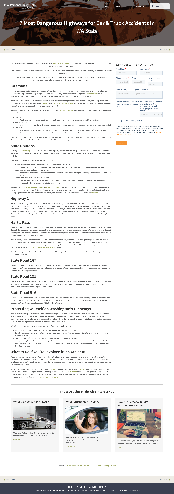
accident (94, 192)
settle (82, 369)
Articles (92, 487)
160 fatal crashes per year (63, 103)
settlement (72, 372)
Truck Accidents (96, 465)
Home (70, 487)
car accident (74, 252)
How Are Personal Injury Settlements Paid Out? (132, 403)
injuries (49, 359)
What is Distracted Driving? (82, 402)
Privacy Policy (134, 491)
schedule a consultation (49, 377)
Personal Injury (83, 465)
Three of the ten (66, 110)
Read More (18, 442)
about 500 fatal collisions (63, 63)
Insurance (52, 369)
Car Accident (71, 465)
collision (45, 103)
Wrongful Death (110, 465)
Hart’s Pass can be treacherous (42, 247)
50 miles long (25, 151)
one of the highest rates (33, 187)
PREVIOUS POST (11, 50)
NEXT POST (164, 50)
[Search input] (160, 6)
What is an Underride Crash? (31, 402)
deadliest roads (91, 93)
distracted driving (52, 187)
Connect (102, 487)
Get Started (80, 487)
